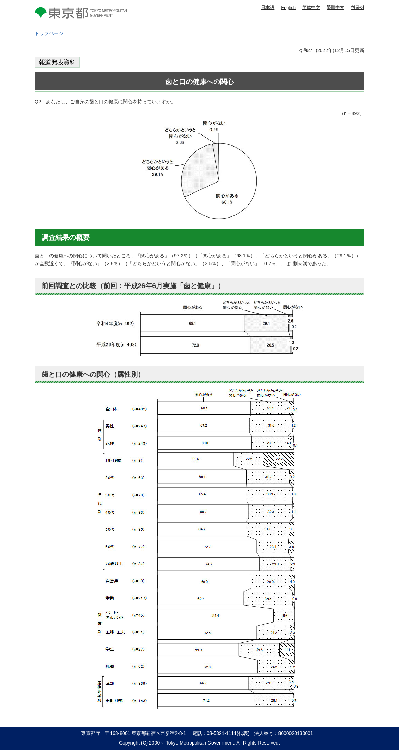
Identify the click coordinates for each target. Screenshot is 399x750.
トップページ (49, 33)
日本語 (267, 7)
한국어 (357, 7)
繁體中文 (335, 7)
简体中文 (311, 7)
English (288, 7)
